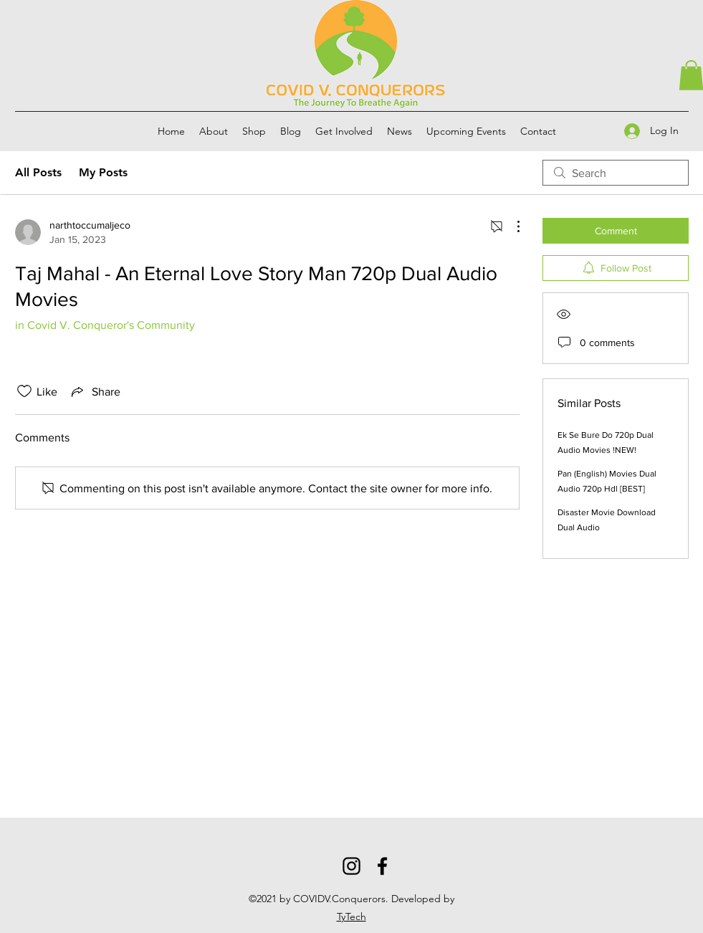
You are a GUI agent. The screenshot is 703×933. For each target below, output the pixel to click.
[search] (615, 173)
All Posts (38, 172)
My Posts (103, 172)
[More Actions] (511, 226)
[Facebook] (382, 866)
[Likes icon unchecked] (24, 391)
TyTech (351, 916)
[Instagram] (351, 866)
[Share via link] (94, 391)
